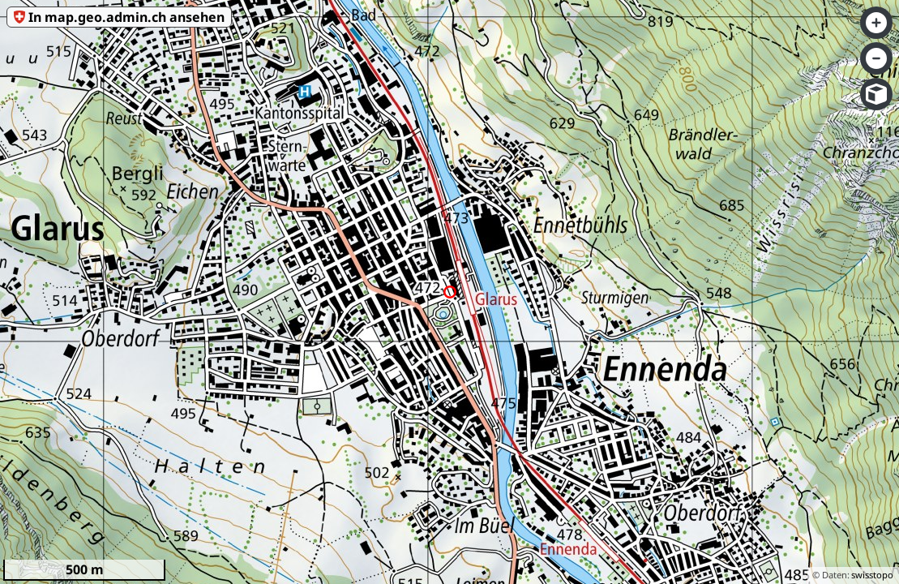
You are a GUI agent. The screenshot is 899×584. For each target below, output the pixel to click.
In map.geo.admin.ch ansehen (126, 17)
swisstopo (872, 575)
